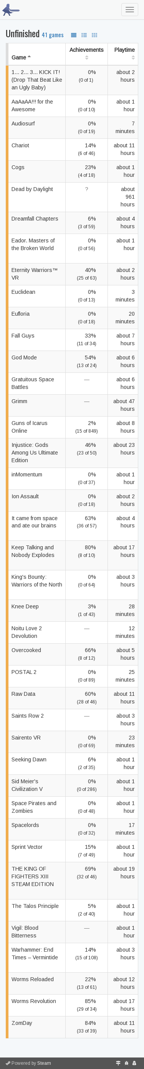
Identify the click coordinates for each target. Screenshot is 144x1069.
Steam (44, 1063)
